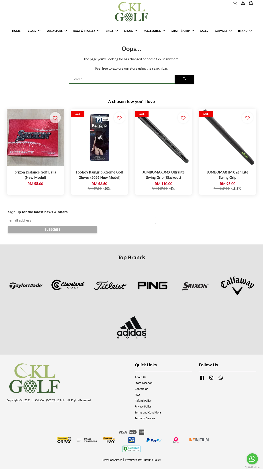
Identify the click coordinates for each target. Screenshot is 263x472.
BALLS (112, 32)
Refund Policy (143, 403)
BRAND (245, 32)
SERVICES (223, 32)
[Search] (122, 82)
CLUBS (34, 32)
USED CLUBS (57, 32)
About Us (140, 380)
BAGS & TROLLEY (86, 32)
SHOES (130, 32)
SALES (204, 32)
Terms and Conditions (148, 415)
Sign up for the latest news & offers (37, 215)
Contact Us (141, 391)
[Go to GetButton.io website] (252, 467)
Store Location (144, 386)
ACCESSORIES (154, 32)
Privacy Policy (143, 409)
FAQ (137, 397)
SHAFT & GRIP (182, 32)
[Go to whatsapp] (252, 458)
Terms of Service (145, 421)
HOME (16, 32)
